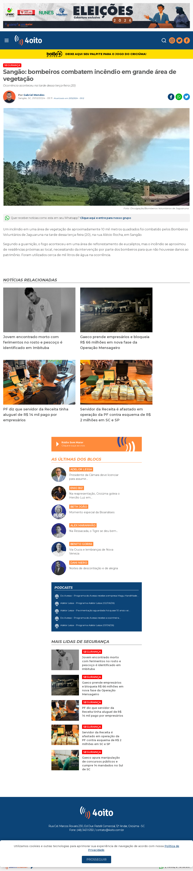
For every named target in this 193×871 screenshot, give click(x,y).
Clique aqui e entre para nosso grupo (105, 218)
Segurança (12, 65)
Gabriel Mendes (33, 95)
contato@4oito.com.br (110, 830)
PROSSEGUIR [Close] (96, 859)
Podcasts (64, 587)
